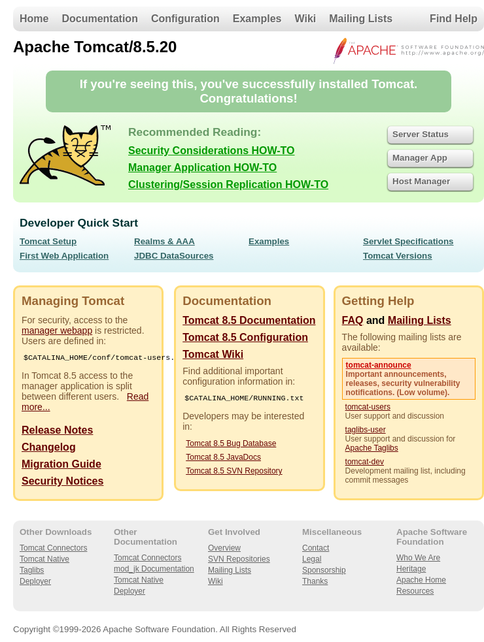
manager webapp (57, 330)
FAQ (353, 320)
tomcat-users (367, 406)
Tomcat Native (44, 560)
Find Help (453, 18)
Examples (257, 18)
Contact (315, 549)
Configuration (185, 18)
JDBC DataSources (173, 256)
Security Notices (62, 482)
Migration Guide (61, 465)
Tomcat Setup (48, 241)
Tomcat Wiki (212, 354)
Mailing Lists (360, 18)
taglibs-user (365, 429)
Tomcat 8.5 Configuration (245, 337)
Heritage (411, 570)
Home (34, 18)
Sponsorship (324, 571)
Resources (415, 592)
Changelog (49, 448)
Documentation (99, 18)
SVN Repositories (239, 560)
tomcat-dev (364, 461)
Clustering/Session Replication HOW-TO (228, 184)
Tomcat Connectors (53, 549)
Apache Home (421, 581)
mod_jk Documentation (154, 570)
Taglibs (32, 571)
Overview (224, 549)
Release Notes (57, 431)
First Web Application (64, 256)
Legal (311, 560)
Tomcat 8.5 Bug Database (231, 444)
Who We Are (418, 559)
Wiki (306, 18)
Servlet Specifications (408, 241)
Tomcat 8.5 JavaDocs (223, 458)
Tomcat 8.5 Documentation (248, 320)
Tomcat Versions (397, 256)
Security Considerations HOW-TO (211, 150)
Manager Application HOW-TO (202, 167)
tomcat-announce (378, 365)
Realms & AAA (164, 241)
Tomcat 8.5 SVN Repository (234, 472)
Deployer (35, 582)
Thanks (315, 582)
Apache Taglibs (371, 448)
